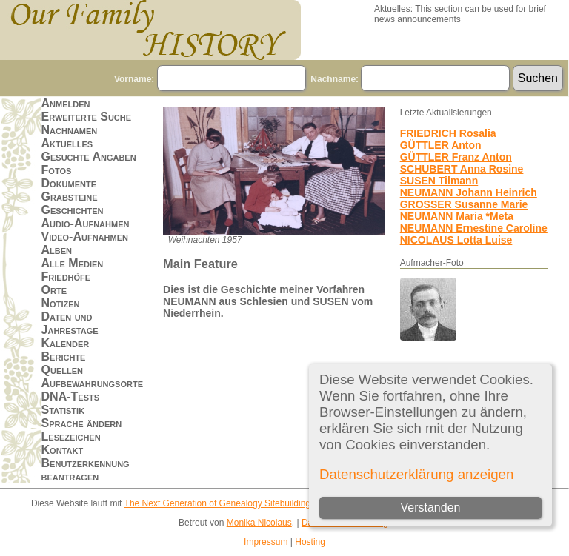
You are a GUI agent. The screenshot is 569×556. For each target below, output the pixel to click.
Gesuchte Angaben (88, 156)
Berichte (63, 356)
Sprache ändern (81, 423)
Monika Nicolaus (259, 523)
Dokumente (69, 183)
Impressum (265, 542)
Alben (57, 250)
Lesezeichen (71, 436)
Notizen (60, 303)
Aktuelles (67, 143)
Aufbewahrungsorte (92, 383)
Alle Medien (72, 263)
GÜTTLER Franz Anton (456, 157)
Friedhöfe (66, 276)
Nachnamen (69, 130)
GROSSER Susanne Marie (464, 204)
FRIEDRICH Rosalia (448, 133)
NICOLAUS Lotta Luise (456, 240)
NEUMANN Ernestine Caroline (474, 228)
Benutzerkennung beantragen (85, 470)
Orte (54, 290)
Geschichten (72, 210)
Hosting (310, 542)
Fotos (56, 170)
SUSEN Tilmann (439, 181)
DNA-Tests (70, 396)
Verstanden (430, 507)
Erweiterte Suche (86, 116)
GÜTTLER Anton (441, 145)
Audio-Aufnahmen (85, 223)
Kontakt (62, 449)
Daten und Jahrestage (70, 323)
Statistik (63, 409)
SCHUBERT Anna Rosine (462, 169)
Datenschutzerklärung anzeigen (416, 474)
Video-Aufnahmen (84, 236)
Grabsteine (69, 196)
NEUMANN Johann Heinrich (468, 192)
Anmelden (65, 103)
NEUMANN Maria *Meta (456, 216)
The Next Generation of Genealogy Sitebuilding (217, 503)
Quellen (62, 370)
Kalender (65, 343)
